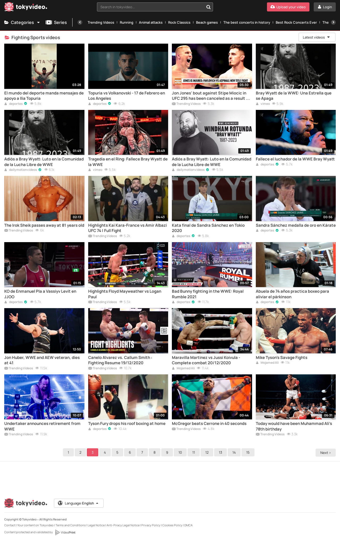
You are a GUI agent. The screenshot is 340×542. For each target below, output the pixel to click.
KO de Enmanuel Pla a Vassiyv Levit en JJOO (40, 294)
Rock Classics (179, 22)
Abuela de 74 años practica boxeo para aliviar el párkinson (292, 294)
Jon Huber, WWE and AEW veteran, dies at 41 (42, 360)
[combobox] (155, 6)
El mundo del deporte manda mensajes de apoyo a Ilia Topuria (44, 95)
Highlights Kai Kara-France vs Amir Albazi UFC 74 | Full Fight (127, 228)
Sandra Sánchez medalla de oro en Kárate (296, 225)
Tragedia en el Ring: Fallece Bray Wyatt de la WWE (128, 161)
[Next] (333, 22)
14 (235, 452)
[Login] (325, 6)
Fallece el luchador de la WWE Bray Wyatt (295, 159)
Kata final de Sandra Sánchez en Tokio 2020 (208, 228)
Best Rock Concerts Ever (296, 22)
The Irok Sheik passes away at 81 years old (44, 225)
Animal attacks (151, 22)
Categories (22, 22)
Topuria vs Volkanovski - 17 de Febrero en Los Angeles (126, 95)
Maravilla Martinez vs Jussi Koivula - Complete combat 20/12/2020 (206, 360)
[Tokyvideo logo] (25, 8)
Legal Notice (96, 525)
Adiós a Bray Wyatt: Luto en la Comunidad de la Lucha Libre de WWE (44, 161)
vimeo (263, 104)
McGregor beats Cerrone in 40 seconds (209, 423)
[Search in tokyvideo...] (208, 6)
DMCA (188, 525)
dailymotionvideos (20, 170)
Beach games (207, 22)
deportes (13, 104)
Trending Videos (101, 22)
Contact (9, 525)
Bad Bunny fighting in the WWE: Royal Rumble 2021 (208, 294)
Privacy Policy (150, 525)
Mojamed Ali (183, 368)
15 (248, 452)
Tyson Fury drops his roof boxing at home (126, 423)
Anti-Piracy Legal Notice (123, 525)
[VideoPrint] (65, 532)
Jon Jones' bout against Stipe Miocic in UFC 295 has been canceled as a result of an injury (211, 95)
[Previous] (80, 22)
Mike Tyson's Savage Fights (281, 357)
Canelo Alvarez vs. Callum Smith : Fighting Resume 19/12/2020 (120, 360)
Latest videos (316, 37)
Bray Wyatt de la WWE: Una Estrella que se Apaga (294, 95)
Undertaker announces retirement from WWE (42, 426)
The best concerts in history (246, 22)
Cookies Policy (172, 525)
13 (221, 452)
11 (194, 452)
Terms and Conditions (71, 525)
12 (207, 452)
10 (181, 452)
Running (126, 22)
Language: (78, 503)
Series (56, 22)
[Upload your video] (288, 6)
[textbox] (150, 7)
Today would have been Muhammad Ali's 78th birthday (294, 426)
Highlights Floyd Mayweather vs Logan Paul (124, 294)
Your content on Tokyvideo (35, 525)
